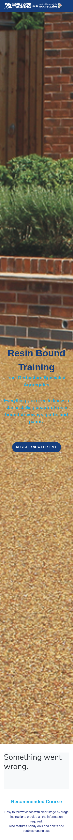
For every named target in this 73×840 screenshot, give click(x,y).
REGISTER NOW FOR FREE (36, 447)
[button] (66, 5)
